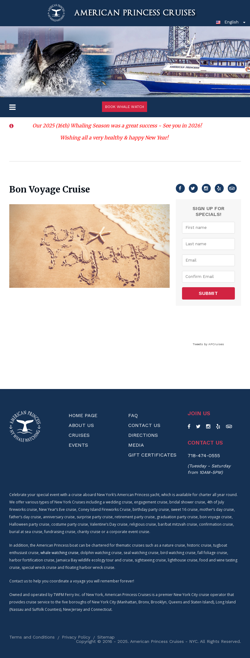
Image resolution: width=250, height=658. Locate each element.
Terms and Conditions (32, 637)
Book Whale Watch (124, 107)
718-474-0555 (204, 455)
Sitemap (106, 637)
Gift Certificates (152, 455)
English (227, 21)
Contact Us (144, 425)
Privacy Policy (76, 637)
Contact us (205, 442)
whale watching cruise (59, 552)
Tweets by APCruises (208, 344)
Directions (143, 435)
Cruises (79, 435)
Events (78, 445)
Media (136, 445)
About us (81, 425)
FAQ (133, 415)
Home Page (83, 415)
